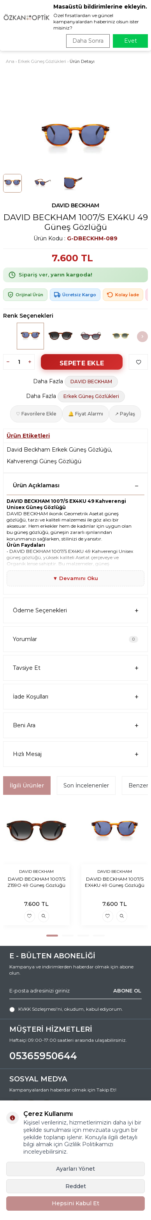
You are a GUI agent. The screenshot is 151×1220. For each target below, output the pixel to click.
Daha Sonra (88, 40)
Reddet (75, 1186)
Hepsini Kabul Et (75, 1203)
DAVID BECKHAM (75, 205)
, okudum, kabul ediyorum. (66, 1009)
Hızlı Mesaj (75, 754)
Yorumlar (75, 639)
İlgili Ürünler (27, 785)
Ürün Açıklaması (75, 485)
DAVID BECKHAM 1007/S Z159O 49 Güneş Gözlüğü (36, 882)
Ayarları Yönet (75, 1168)
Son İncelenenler (86, 785)
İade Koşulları (75, 696)
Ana (10, 61)
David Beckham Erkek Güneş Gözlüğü (59, 449)
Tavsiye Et (75, 668)
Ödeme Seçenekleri (75, 610)
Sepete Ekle (82, 363)
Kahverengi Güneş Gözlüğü (44, 461)
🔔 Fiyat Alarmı (85, 414)
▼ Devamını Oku (75, 578)
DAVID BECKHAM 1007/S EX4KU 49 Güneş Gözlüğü (114, 882)
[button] (142, 336)
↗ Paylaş (125, 414)
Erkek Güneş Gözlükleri (42, 61)
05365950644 (43, 1056)
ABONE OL (127, 990)
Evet (130, 40)
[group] (75, 139)
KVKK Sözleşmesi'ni (40, 1009)
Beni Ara (75, 725)
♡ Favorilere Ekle (36, 414)
